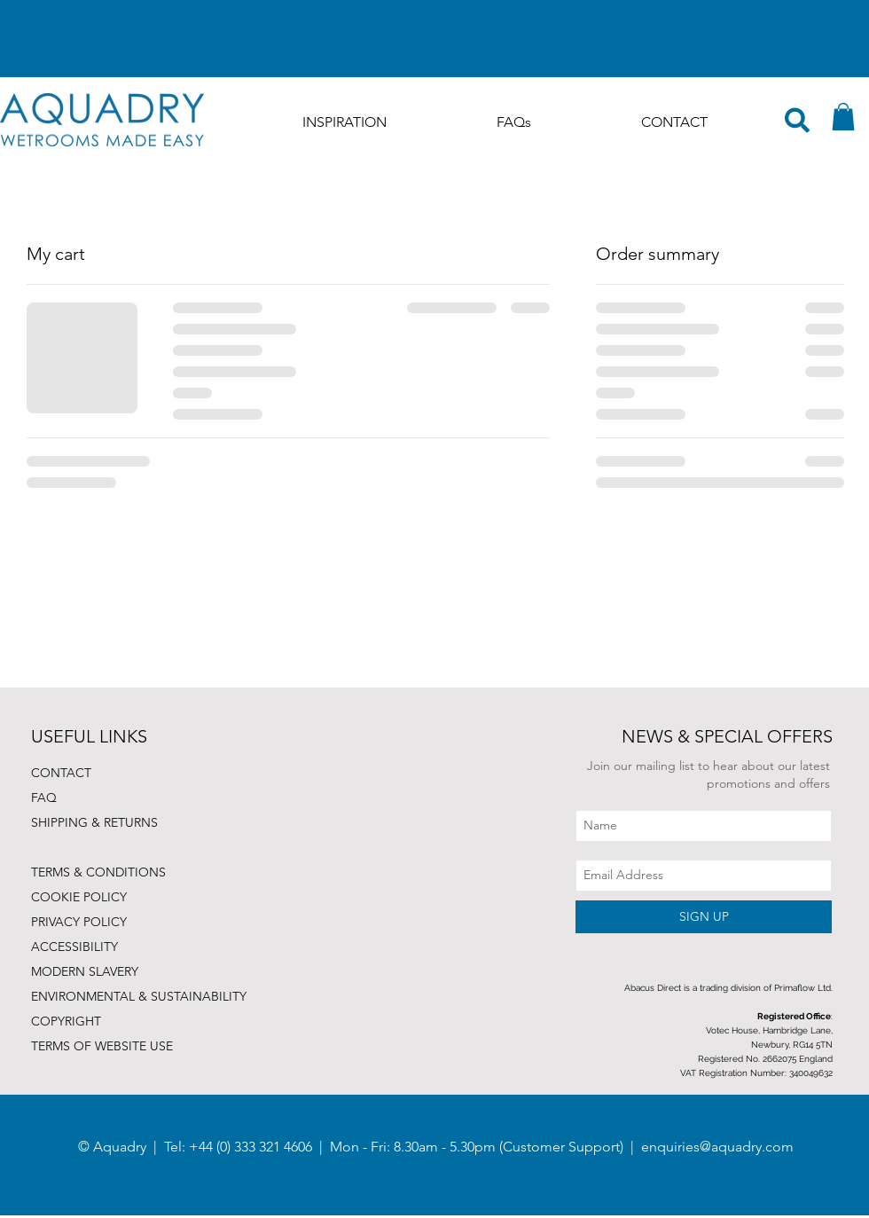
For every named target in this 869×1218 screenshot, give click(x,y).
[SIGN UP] (703, 916)
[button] (843, 116)
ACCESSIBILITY (74, 947)
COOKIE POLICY (79, 897)
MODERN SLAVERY (84, 971)
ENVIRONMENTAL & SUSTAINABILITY (139, 996)
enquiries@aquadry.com (717, 1146)
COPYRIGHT (66, 1021)
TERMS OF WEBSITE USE (102, 1046)
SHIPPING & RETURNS (94, 822)
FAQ (44, 797)
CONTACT (61, 773)
